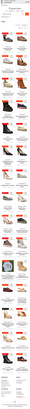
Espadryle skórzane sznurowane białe (8, 71)
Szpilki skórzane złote (8, 347)
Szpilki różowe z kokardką (8, 231)
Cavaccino (4, 377)
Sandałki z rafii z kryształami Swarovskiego (22, 301)
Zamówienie (19, 382)
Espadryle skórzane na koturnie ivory (8, 94)
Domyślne (25, 25)
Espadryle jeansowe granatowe (22, 117)
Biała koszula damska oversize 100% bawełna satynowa (7, 277)
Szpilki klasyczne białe (8, 185)
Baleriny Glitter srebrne (7, 208)
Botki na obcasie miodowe (22, 94)
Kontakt (3, 396)
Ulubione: (11, 11)
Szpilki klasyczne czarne (22, 162)
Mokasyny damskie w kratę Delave (7, 300)
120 (26, 28)
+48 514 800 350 (8, 2)
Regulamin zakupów (6, 393)
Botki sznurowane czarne (7, 369)
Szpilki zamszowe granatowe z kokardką (7, 163)
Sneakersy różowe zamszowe (8, 254)
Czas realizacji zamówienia (4, 381)
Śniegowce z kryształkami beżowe (22, 276)
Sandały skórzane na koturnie (22, 71)
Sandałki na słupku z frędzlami (22, 324)
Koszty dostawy (5, 384)
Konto (18, 377)
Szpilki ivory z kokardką (22, 208)
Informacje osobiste (21, 380)
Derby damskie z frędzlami (22, 49)
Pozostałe (4, 389)
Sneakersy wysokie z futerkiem (22, 254)
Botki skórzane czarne (7, 139)
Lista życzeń (19, 381)
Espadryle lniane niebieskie (8, 49)
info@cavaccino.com (21, 397)
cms (13, 406)
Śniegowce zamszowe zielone (8, 117)
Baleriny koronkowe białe (22, 186)
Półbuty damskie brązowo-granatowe (22, 369)
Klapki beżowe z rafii (22, 347)
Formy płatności (5, 382)
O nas (2, 394)
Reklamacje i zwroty (6, 385)
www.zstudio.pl (19, 406)
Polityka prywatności (6, 392)
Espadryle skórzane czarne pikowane (22, 231)
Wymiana (3, 386)
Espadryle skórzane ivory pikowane (22, 139)
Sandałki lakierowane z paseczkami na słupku (8, 325)
